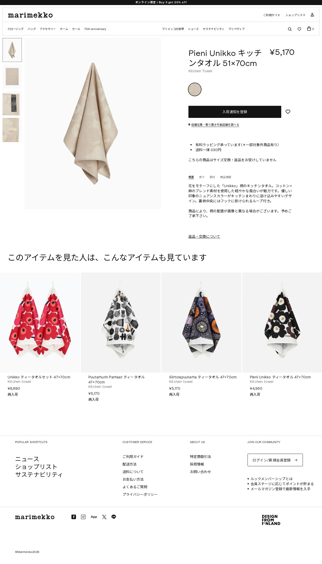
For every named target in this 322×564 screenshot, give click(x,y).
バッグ (32, 29)
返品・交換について (204, 237)
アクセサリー (48, 29)
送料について (133, 472)
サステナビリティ (213, 29)
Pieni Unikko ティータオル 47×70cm (280, 377)
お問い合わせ (200, 472)
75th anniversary (95, 29)
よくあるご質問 (135, 487)
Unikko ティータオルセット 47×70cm (39, 377)
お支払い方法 (133, 479)
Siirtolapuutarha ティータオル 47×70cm (203, 377)
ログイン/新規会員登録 (272, 460)
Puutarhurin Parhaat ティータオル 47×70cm (116, 379)
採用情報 (197, 464)
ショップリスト (296, 15)
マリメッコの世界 (173, 29)
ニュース (193, 29)
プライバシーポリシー (140, 494)
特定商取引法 (200, 457)
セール (76, 29)
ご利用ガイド (271, 15)
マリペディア (236, 29)
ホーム (64, 29)
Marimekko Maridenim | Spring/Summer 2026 (161, 2)
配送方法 (130, 464)
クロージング (15, 29)
